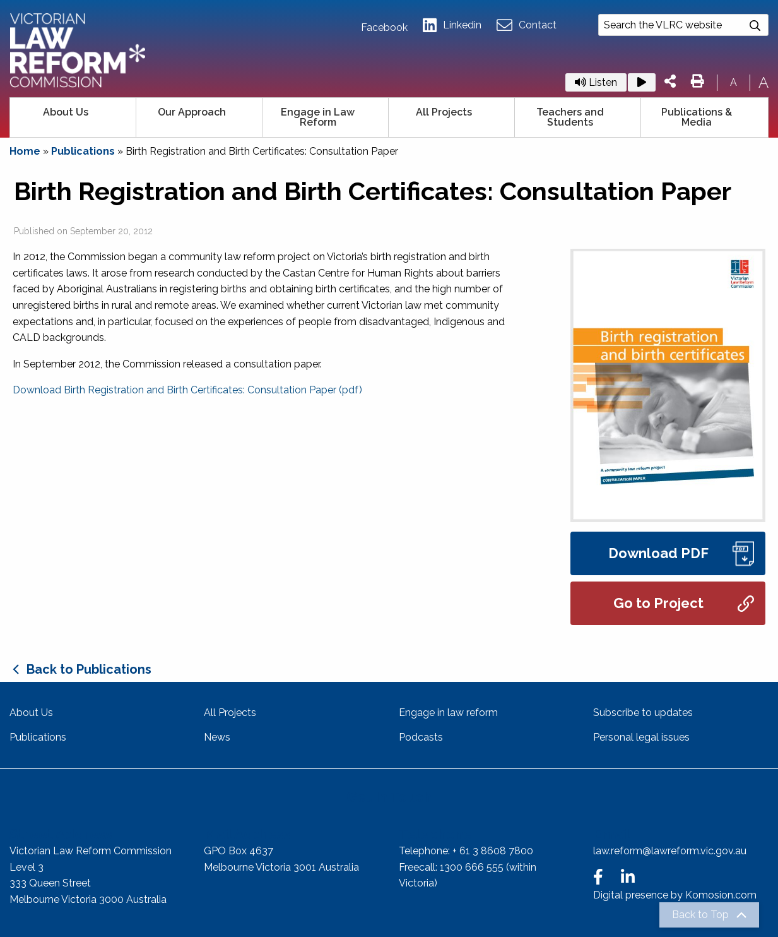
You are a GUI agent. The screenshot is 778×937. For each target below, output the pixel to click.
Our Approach (192, 112)
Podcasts (421, 737)
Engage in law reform (448, 713)
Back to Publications (89, 669)
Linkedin (452, 25)
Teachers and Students (570, 117)
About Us (65, 112)
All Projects (444, 112)
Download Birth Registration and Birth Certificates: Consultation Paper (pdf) (187, 390)
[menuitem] (73, 117)
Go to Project (683, 603)
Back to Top (700, 915)
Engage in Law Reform (318, 117)
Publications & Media (696, 117)
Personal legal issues (641, 737)
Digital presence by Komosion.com (675, 895)
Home (24, 151)
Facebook (384, 28)
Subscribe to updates (643, 713)
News (217, 737)
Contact (527, 25)
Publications (83, 151)
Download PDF (681, 553)
